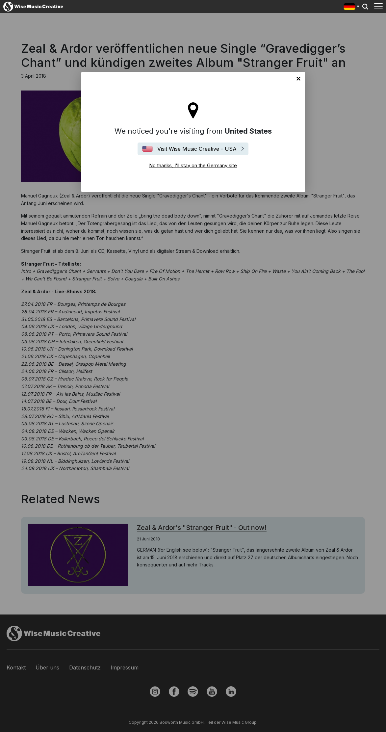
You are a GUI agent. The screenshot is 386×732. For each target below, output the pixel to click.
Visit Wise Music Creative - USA (197, 148)
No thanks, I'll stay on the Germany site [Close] (298, 78)
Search (365, 7)
